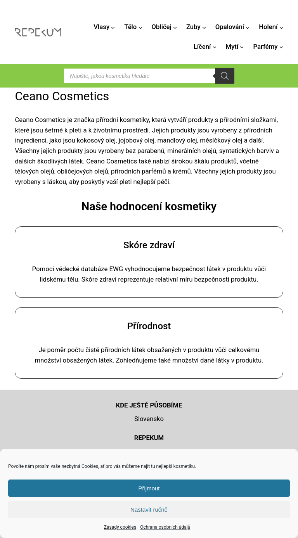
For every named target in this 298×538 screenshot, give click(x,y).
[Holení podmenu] (281, 27)
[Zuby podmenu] (204, 27)
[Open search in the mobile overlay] (149, 76)
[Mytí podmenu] (242, 47)
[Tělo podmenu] (140, 27)
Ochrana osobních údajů (165, 527)
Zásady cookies (120, 527)
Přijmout (148, 488)
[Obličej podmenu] (175, 27)
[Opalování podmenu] (247, 27)
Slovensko (149, 419)
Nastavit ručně (149, 509)
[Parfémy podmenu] (281, 47)
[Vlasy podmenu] (113, 27)
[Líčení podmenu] (215, 47)
